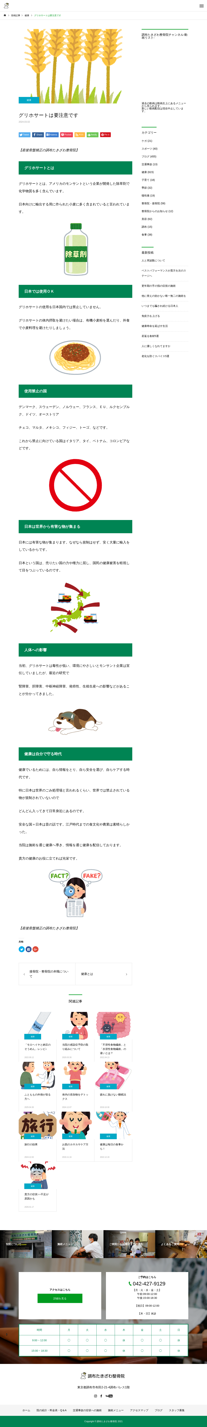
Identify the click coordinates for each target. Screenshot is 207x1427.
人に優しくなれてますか (156, 346)
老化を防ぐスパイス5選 (155, 356)
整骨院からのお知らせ (155, 211)
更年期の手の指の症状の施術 (159, 285)
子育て (145, 179)
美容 (144, 218)
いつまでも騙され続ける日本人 (160, 305)
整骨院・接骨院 (151, 203)
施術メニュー (116, 1410)
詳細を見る (60, 1298)
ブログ (145, 156)
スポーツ (147, 148)
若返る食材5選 (150, 336)
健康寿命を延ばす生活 (155, 325)
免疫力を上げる (151, 315)
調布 (144, 226)
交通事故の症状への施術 (87, 1410)
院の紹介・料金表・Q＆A (52, 1410)
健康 (29, 100)
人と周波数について (153, 260)
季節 (144, 187)
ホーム (26, 1410)
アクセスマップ (139, 1410)
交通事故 (147, 164)
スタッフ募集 (177, 1410)
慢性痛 (145, 195)
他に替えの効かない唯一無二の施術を (164, 295)
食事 (144, 234)
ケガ (144, 140)
